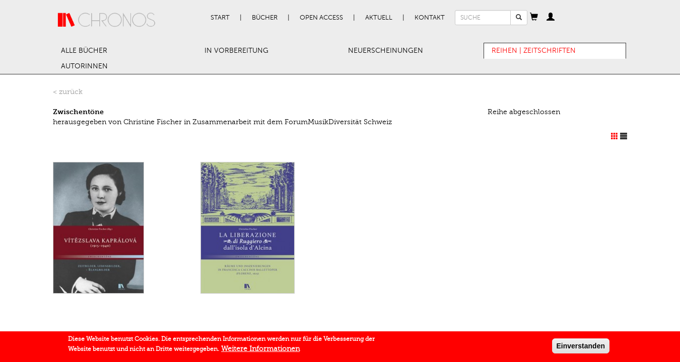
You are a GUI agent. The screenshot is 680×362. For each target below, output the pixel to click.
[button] (534, 17)
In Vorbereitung (236, 50)
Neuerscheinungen (385, 50)
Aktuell (378, 17)
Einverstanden (581, 347)
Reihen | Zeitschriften (534, 50)
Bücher (265, 17)
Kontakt (430, 17)
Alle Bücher (84, 50)
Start (220, 17)
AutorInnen (84, 66)
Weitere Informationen (260, 350)
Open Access (321, 17)
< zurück (68, 92)
